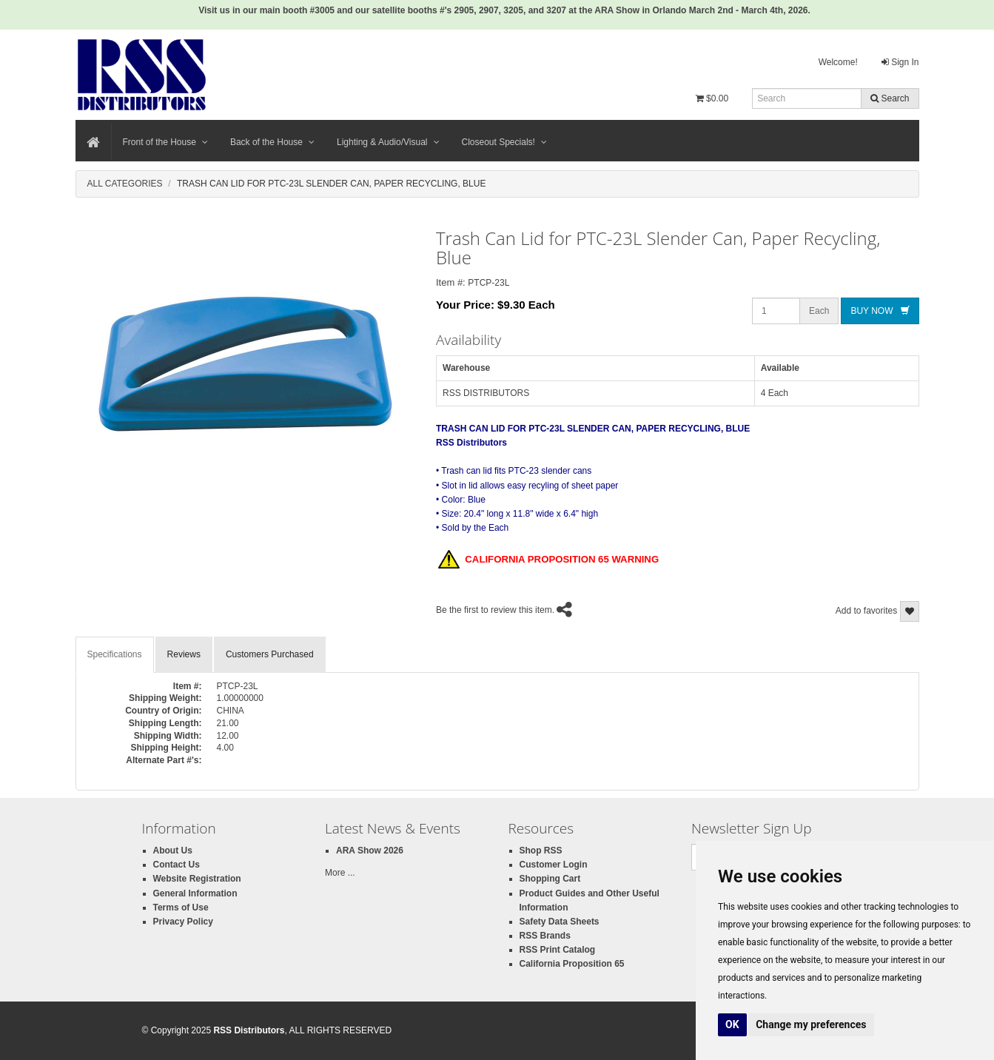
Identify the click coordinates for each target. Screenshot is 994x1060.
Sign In (900, 62)
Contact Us (176, 864)
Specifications (114, 654)
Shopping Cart (550, 878)
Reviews (184, 654)
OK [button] (732, 1024)
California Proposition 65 (572, 964)
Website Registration (197, 878)
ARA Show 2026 (369, 850)
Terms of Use (181, 907)
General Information (195, 893)
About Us (172, 850)
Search (889, 98)
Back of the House (272, 142)
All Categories (125, 183)
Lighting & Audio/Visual (388, 142)
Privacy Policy (183, 921)
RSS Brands (545, 935)
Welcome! (838, 62)
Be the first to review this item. (495, 610)
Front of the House (165, 142)
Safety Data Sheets (560, 921)
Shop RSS (541, 850)
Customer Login (554, 864)
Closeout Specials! (504, 142)
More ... (340, 873)
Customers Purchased (270, 654)
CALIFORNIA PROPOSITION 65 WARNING (548, 560)
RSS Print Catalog (558, 950)
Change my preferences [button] (811, 1024)
